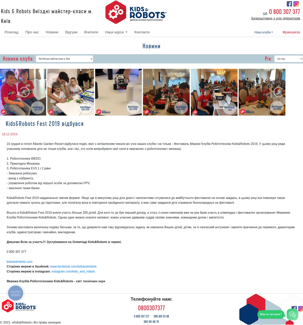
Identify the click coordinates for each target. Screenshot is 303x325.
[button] (24, 92)
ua (265, 13)
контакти (141, 32)
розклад (11, 32)
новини (52, 32)
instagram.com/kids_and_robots (73, 271)
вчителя (91, 32)
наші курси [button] (115, 32)
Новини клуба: (18, 59)
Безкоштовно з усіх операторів (275, 18)
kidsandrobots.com (19, 261)
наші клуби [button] (263, 32)
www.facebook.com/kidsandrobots (73, 266)
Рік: (268, 59)
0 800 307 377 (284, 11)
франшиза (291, 32)
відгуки (71, 32)
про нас (32, 32)
